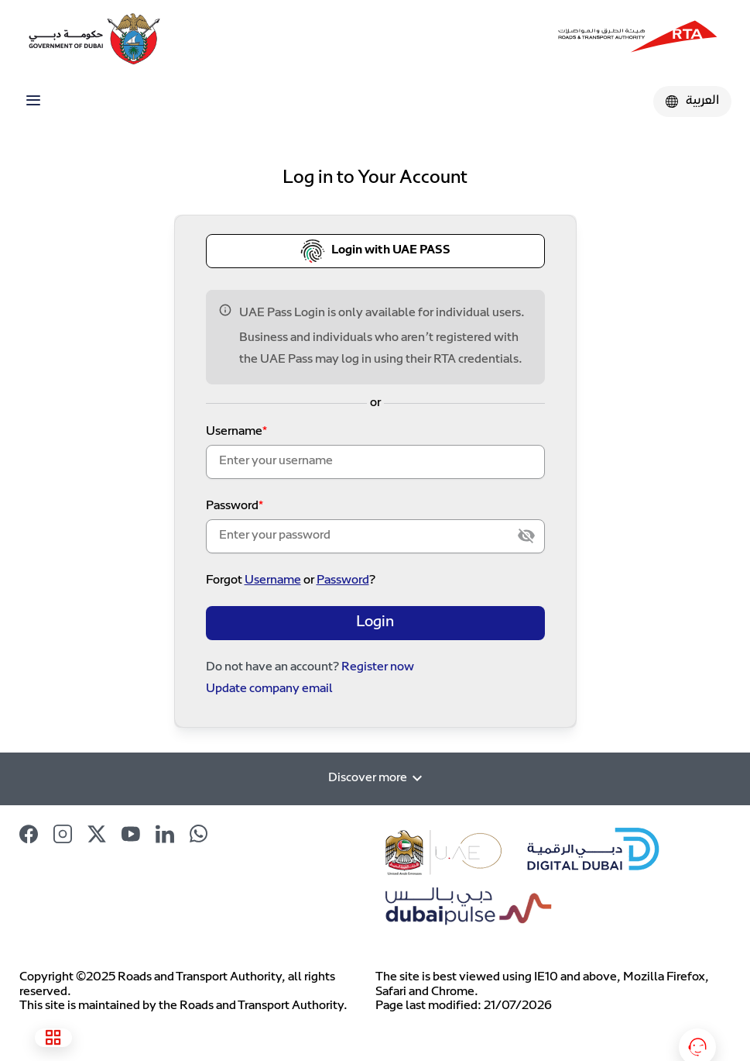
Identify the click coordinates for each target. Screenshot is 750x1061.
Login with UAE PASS (375, 251)
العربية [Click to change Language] (692, 101)
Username (234, 432)
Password (232, 506)
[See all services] (53, 1037)
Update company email (269, 689)
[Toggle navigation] (33, 101)
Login (375, 622)
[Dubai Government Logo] (69, 39)
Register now (377, 667)
